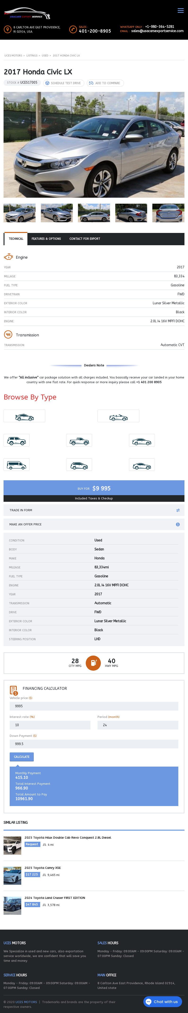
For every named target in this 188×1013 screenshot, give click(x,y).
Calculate (22, 756)
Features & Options (46, 238)
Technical (16, 238)
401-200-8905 (95, 31)
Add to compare (104, 83)
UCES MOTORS (26, 1001)
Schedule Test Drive (63, 83)
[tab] (15, 239)
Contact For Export (84, 238)
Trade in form (94, 510)
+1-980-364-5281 (159, 27)
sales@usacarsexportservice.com (157, 31)
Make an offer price (94, 524)
